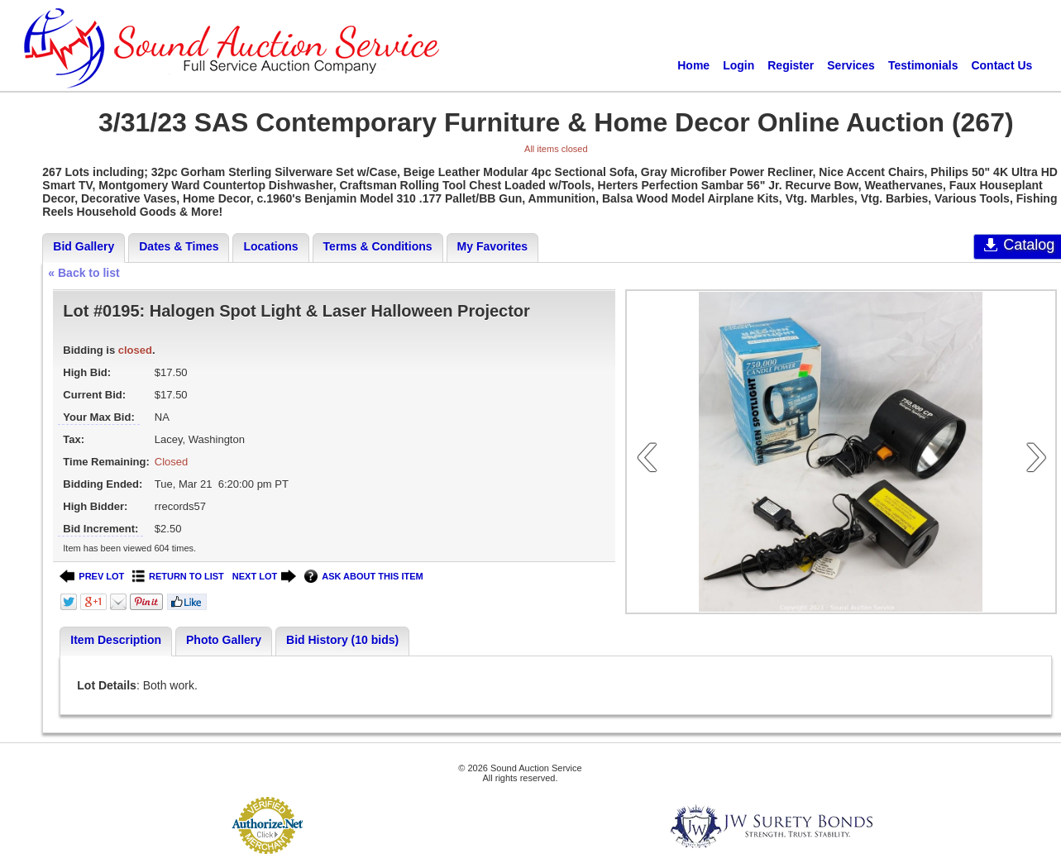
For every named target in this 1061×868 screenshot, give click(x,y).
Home (693, 65)
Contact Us (1001, 65)
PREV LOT (92, 576)
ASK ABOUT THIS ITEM (363, 576)
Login (738, 65)
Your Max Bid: (98, 417)
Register (790, 65)
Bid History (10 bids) (342, 639)
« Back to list (83, 272)
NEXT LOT (264, 576)
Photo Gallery (223, 639)
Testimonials (923, 65)
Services (851, 65)
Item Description (115, 639)
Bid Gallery (83, 246)
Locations (270, 246)
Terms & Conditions (378, 246)
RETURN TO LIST (178, 576)
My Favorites (492, 246)
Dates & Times (178, 246)
